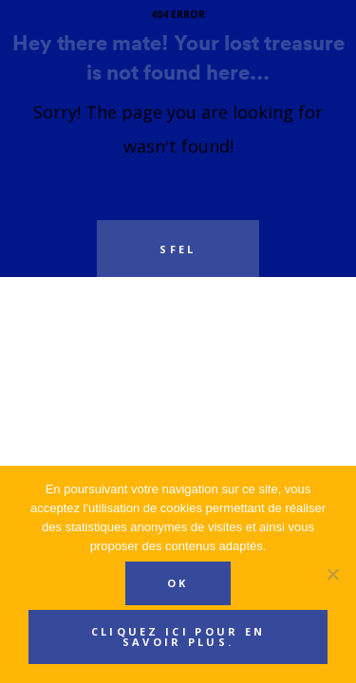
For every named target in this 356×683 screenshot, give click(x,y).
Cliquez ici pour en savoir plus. (178, 636)
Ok (178, 583)
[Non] (332, 573)
